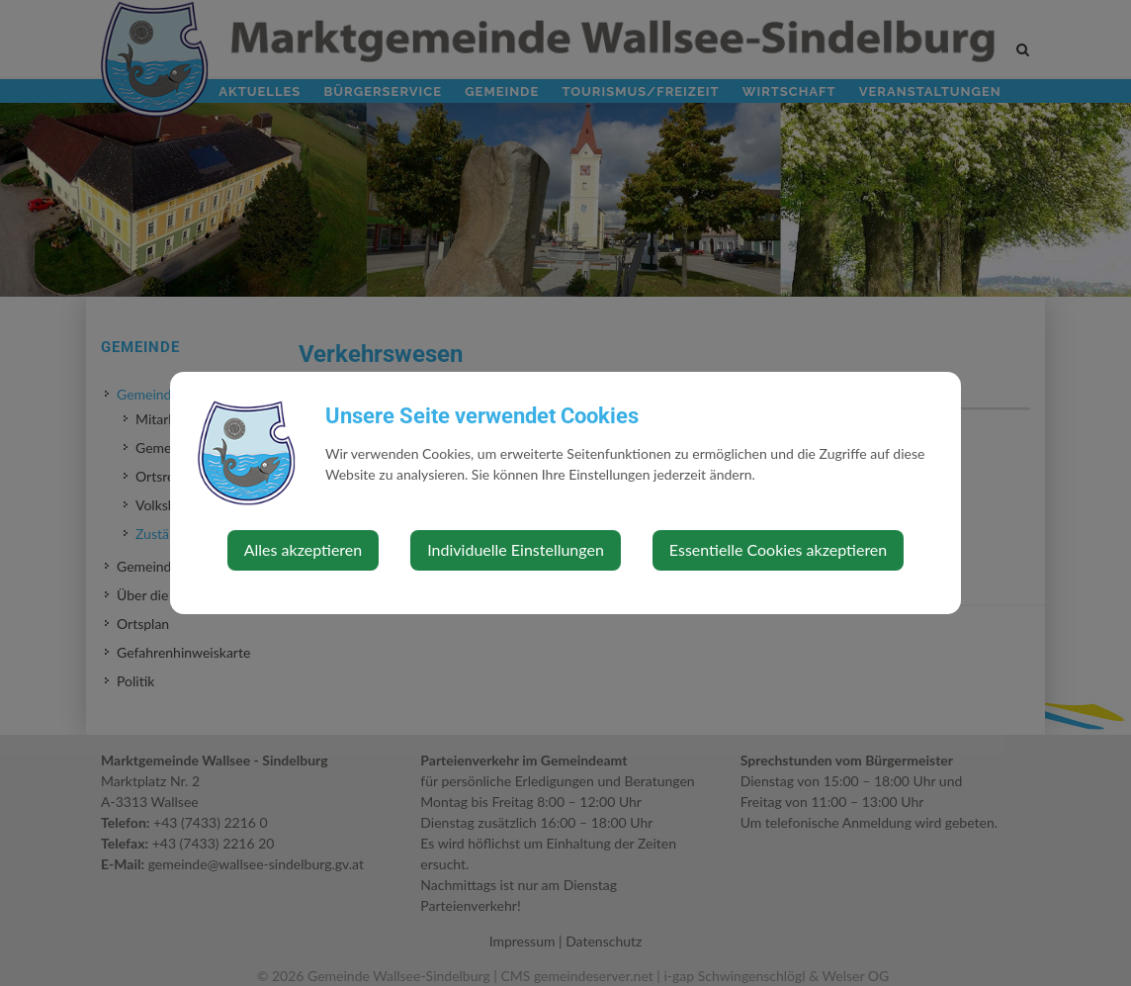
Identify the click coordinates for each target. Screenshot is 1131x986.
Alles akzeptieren (303, 549)
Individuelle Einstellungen (515, 549)
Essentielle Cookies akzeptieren (778, 549)
